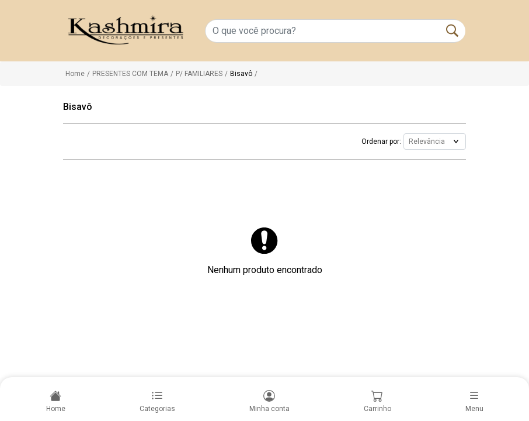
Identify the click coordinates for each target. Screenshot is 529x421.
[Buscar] (452, 31)
